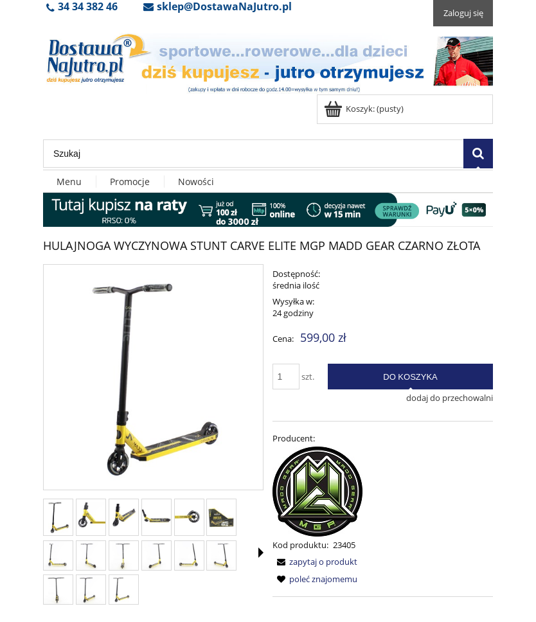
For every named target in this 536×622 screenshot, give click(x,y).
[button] (261, 552)
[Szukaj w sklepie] (253, 153)
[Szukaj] (478, 153)
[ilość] (285, 376)
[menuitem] (69, 181)
